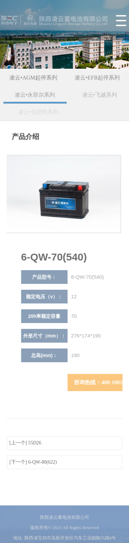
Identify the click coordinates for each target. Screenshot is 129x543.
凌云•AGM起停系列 (34, 78)
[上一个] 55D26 (25, 442)
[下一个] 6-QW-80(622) (33, 462)
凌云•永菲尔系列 (36, 95)
